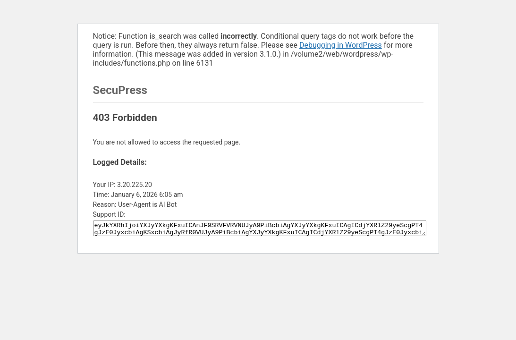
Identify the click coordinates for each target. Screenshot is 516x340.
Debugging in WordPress (340, 45)
